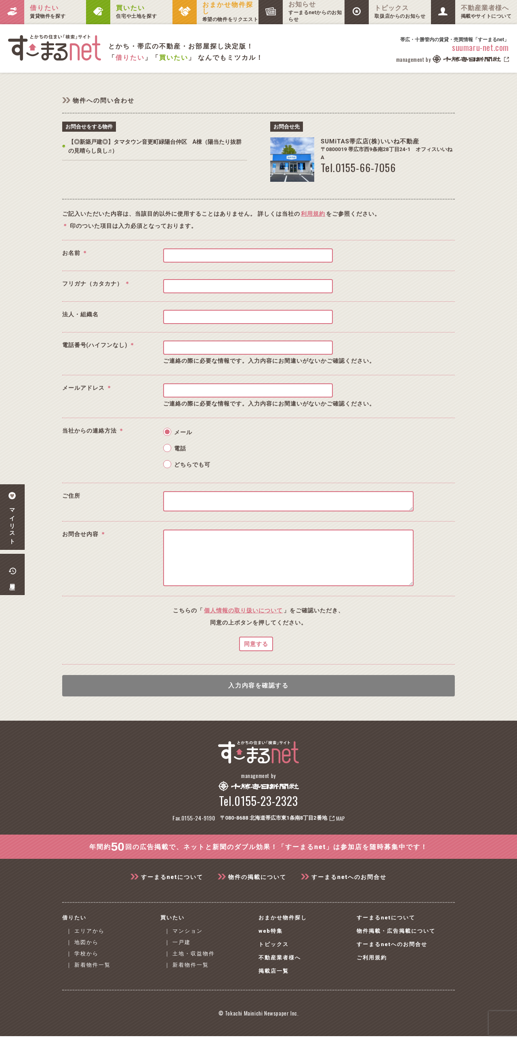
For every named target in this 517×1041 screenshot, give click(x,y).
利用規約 (313, 213)
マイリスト (12, 517)
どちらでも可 (192, 464)
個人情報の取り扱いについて (243, 622)
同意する (256, 656)
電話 (180, 448)
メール (183, 432)
